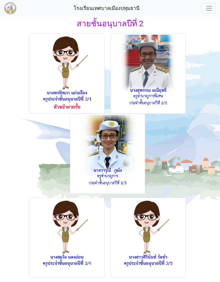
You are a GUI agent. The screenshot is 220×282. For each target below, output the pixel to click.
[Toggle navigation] (209, 8)
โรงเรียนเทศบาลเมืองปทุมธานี (107, 8)
